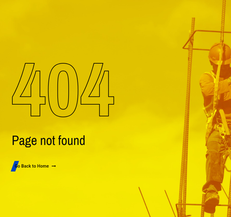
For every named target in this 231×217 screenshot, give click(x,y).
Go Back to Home (35, 166)
